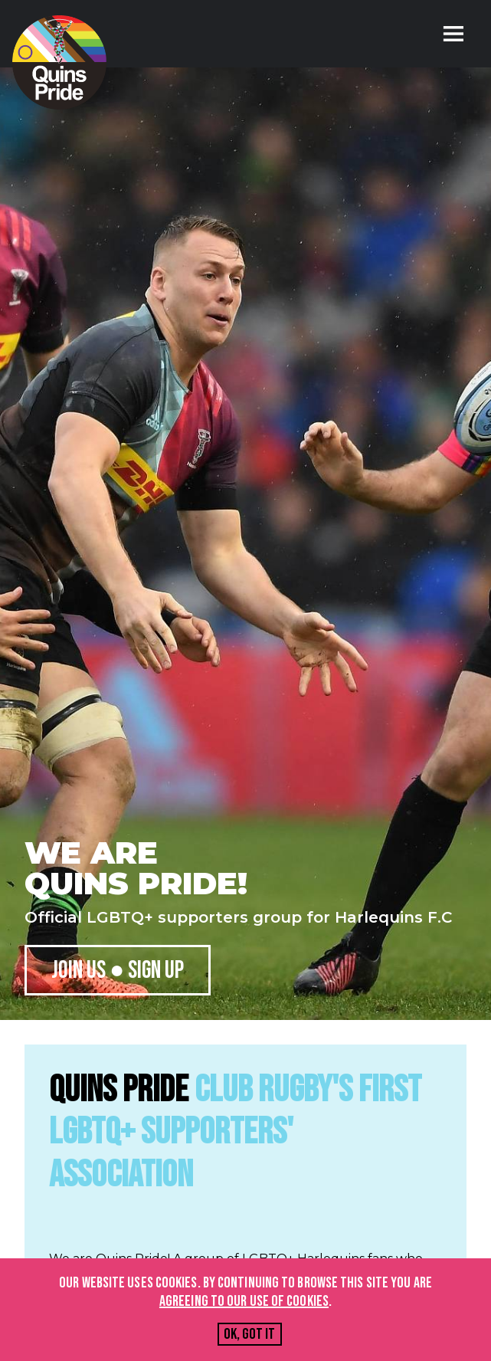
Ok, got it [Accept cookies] (250, 1334)
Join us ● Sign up (117, 970)
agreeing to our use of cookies (244, 1301)
